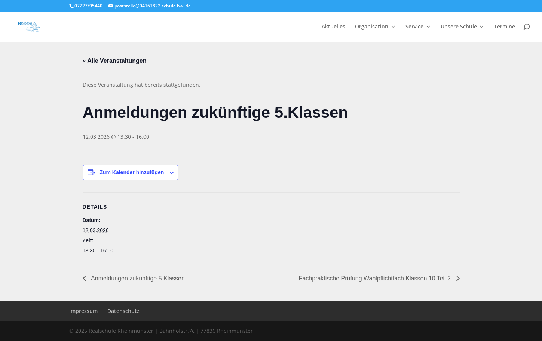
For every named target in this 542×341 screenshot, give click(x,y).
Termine (504, 27)
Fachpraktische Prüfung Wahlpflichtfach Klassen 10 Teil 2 (376, 278)
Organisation (371, 27)
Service (414, 27)
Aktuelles (333, 27)
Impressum (83, 310)
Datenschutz (123, 310)
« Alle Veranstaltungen (115, 61)
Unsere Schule (459, 27)
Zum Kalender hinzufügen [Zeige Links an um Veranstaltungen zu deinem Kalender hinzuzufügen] (131, 172)
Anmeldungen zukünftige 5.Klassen (137, 278)
